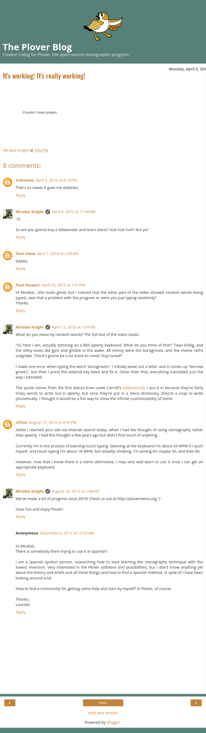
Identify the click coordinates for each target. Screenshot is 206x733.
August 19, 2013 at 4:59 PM (53, 422)
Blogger (113, 722)
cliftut (21, 422)
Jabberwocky (133, 387)
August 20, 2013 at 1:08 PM (75, 491)
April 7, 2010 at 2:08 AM (57, 253)
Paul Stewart (28, 284)
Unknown (25, 180)
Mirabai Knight (30, 211)
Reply (20, 195)
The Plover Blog (37, 47)
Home (103, 703)
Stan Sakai (26, 253)
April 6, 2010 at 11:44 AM (73, 211)
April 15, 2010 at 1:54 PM (73, 327)
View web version (102, 712)
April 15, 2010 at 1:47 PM (63, 284)
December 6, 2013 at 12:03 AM (67, 533)
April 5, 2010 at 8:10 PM (56, 180)
